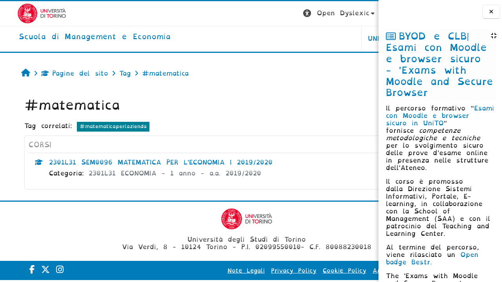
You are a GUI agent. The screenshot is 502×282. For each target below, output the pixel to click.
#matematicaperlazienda (99, 126)
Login (362, 13)
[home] (77, 37)
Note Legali (193, 270)
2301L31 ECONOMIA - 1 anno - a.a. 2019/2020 (161, 173)
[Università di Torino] (24, 13)
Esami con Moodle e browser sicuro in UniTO (440, 116)
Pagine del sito (61, 73)
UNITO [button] (281, 38)
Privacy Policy (241, 270)
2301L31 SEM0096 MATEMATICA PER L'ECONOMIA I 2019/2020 (147, 162)
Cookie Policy (291, 270)
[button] (242, 13)
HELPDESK (329, 38)
